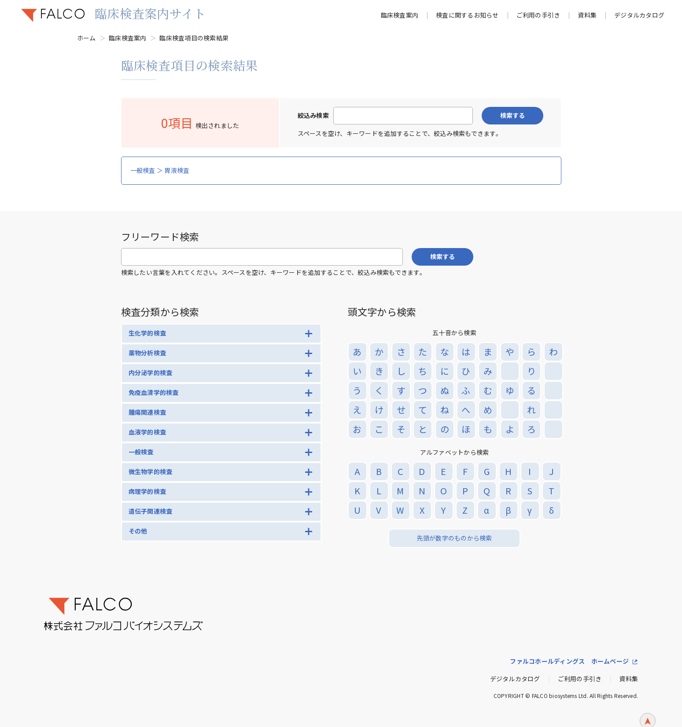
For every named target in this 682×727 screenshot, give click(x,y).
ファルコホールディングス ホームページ (569, 661)
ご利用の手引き (538, 15)
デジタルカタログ (639, 15)
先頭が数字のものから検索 (454, 537)
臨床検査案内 (400, 15)
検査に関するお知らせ (467, 15)
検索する (512, 115)
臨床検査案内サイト (150, 13)
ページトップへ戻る (648, 708)
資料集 (587, 15)
